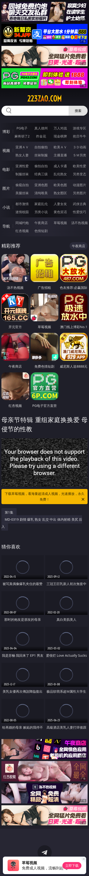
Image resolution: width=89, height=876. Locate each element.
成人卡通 (60, 166)
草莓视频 (60, 222)
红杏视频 (22, 231)
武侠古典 (79, 204)
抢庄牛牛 (79, 136)
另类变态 (79, 174)
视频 (6, 150)
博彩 (6, 131)
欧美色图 (60, 185)
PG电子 (22, 128)
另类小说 (41, 212)
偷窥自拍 (22, 185)
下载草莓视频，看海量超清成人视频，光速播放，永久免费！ (45, 496)
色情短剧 (41, 231)
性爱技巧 (79, 212)
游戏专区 (79, 128)
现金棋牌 (60, 136)
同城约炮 (22, 222)
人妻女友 (60, 204)
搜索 (78, 110)
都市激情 (22, 204)
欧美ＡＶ (60, 147)
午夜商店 (41, 222)
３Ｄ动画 (79, 147)
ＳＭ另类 (79, 155)
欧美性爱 (79, 166)
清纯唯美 (41, 193)
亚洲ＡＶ (22, 147)
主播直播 (60, 155)
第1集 (9, 512)
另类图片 (79, 193)
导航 (6, 226)
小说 (6, 207)
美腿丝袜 (22, 193)
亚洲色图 (41, 185)
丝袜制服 (41, 155)
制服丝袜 (22, 174)
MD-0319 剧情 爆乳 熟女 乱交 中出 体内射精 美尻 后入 (41, 523)
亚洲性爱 (22, 166)
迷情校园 (22, 212)
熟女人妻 (22, 155)
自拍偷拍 (41, 147)
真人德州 (41, 128)
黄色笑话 (60, 212)
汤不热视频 (79, 222)
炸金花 (41, 136)
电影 (6, 169)
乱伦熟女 (60, 174)
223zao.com (44, 98)
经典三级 (41, 174)
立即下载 (72, 865)
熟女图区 (60, 193)
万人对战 (60, 128)
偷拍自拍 (41, 166)
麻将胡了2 (22, 136)
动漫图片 (79, 185)
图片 (6, 188)
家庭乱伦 (41, 204)
